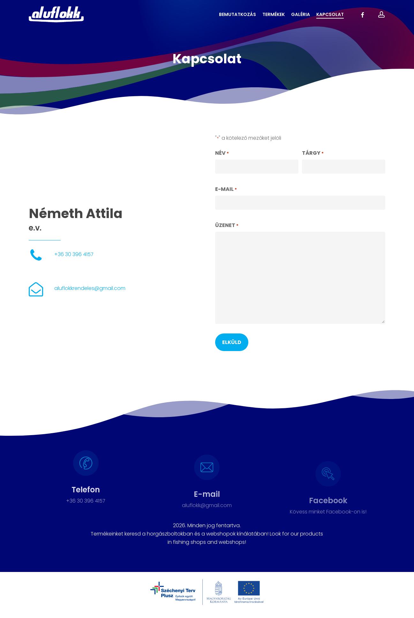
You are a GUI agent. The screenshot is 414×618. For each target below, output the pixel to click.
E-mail (226, 189)
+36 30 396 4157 (74, 254)
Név (222, 153)
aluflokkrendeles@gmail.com (89, 288)
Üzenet (226, 226)
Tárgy (313, 153)
